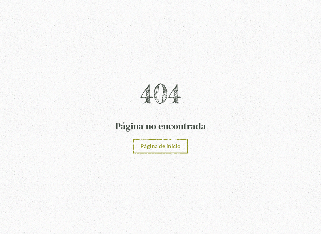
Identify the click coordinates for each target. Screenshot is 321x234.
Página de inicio (160, 146)
